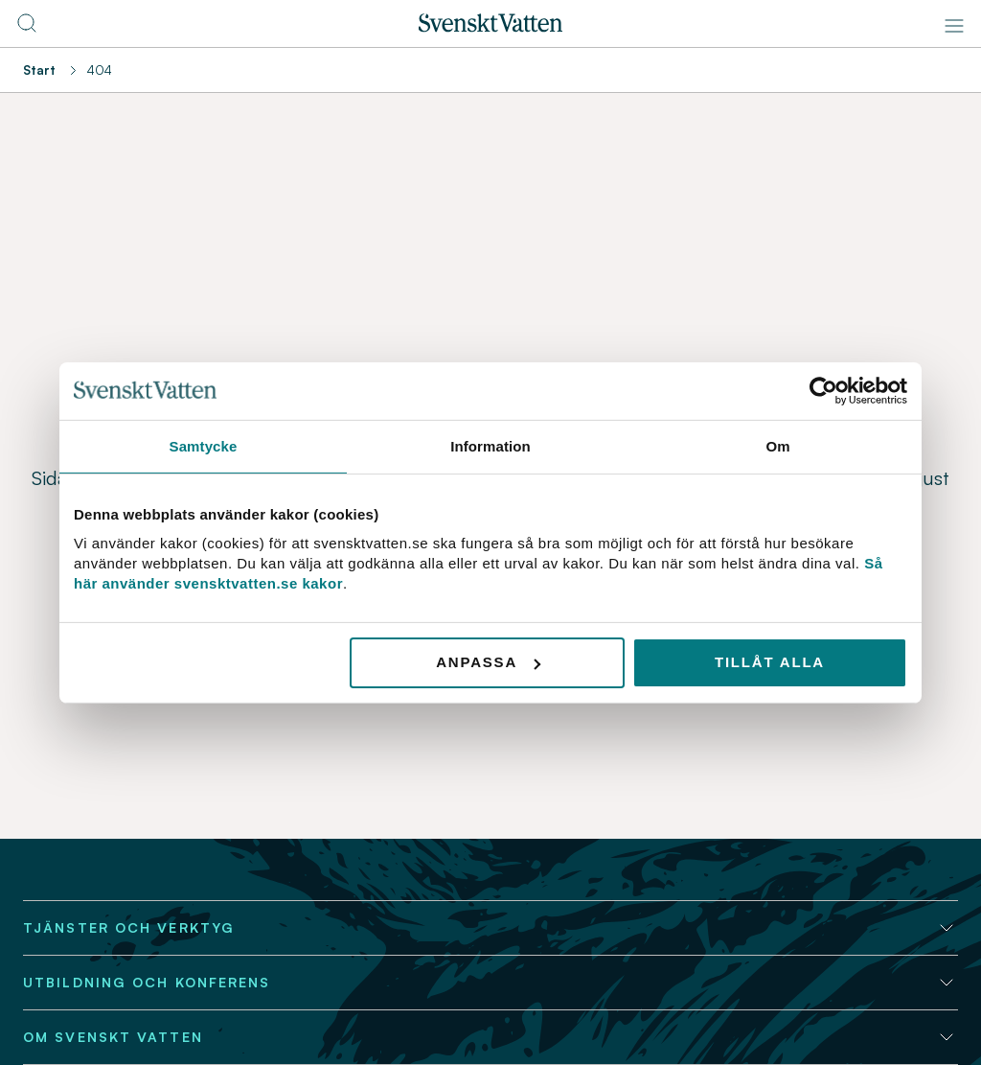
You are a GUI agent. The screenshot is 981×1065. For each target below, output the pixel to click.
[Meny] (954, 25)
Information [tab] (490, 445)
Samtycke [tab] (204, 445)
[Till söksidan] (26, 28)
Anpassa (488, 662)
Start (39, 70)
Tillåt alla (770, 662)
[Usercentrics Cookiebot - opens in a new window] (823, 390)
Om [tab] (777, 445)
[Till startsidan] (490, 26)
